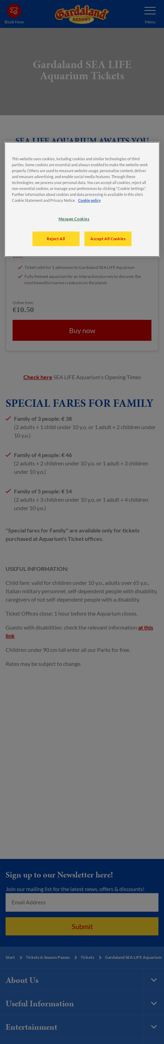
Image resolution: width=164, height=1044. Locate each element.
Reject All (56, 238)
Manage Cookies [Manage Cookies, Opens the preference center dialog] (74, 218)
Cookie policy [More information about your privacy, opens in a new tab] (89, 200)
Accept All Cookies (108, 238)
